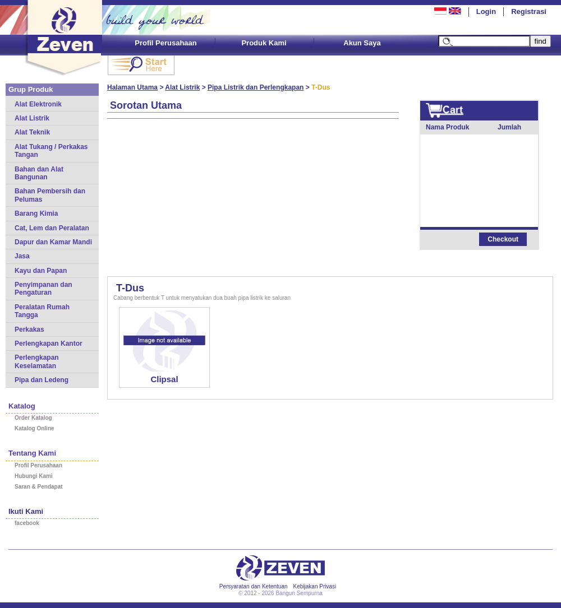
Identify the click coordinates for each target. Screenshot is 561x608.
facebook (27, 523)
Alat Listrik (32, 118)
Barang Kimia (36, 213)
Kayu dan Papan (41, 271)
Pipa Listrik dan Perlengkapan (256, 87)
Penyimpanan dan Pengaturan (43, 288)
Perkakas (29, 329)
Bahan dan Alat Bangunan (39, 173)
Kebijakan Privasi (315, 586)
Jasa (22, 256)
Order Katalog (33, 418)
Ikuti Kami (25, 511)
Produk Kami (263, 43)
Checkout (503, 239)
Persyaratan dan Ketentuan (253, 586)
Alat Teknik (32, 132)
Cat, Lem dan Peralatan (52, 228)
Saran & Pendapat (39, 487)
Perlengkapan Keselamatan (37, 361)
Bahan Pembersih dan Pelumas (50, 195)
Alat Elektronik (38, 104)
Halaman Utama (132, 87)
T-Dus (130, 288)
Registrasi (528, 11)
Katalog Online (34, 428)
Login (486, 11)
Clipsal (164, 379)
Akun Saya (361, 43)
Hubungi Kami (34, 476)
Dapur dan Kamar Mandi (53, 242)
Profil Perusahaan (166, 43)
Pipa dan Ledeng (41, 380)
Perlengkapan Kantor (48, 343)
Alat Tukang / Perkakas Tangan (51, 151)
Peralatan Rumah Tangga (42, 311)
